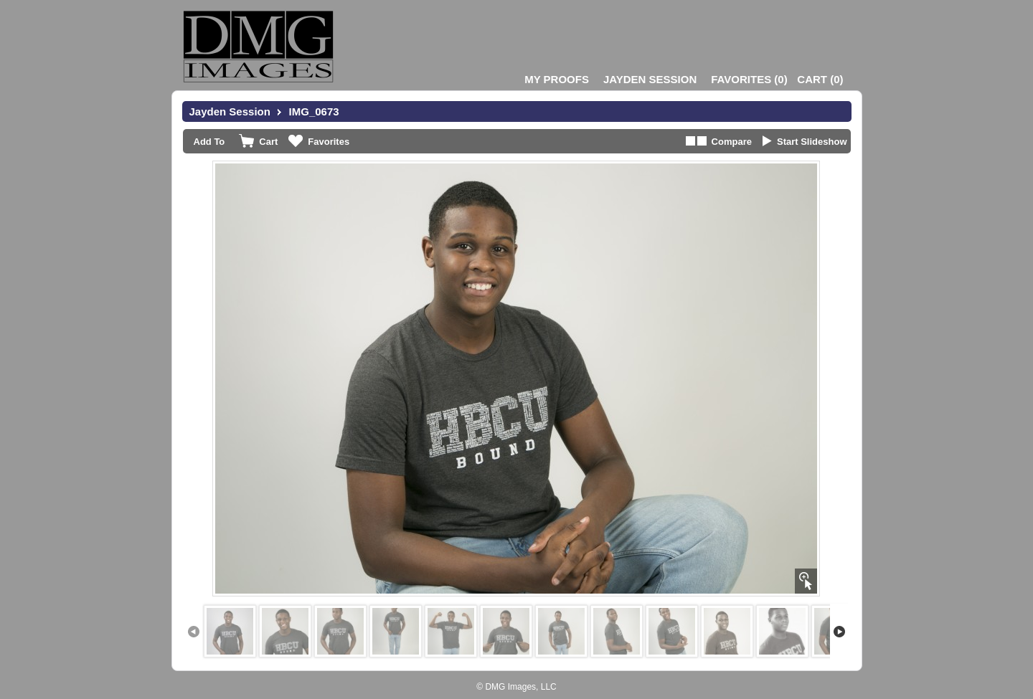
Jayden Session (650, 79)
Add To (209, 141)
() (749, 79)
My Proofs (556, 79)
